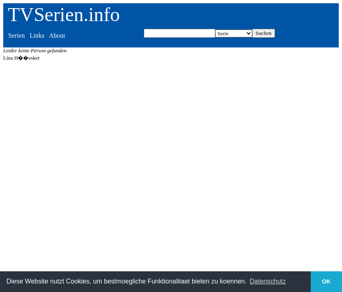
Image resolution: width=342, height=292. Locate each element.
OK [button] (326, 281)
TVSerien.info (64, 14)
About (57, 35)
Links (37, 35)
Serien (16, 35)
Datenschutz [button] (268, 281)
